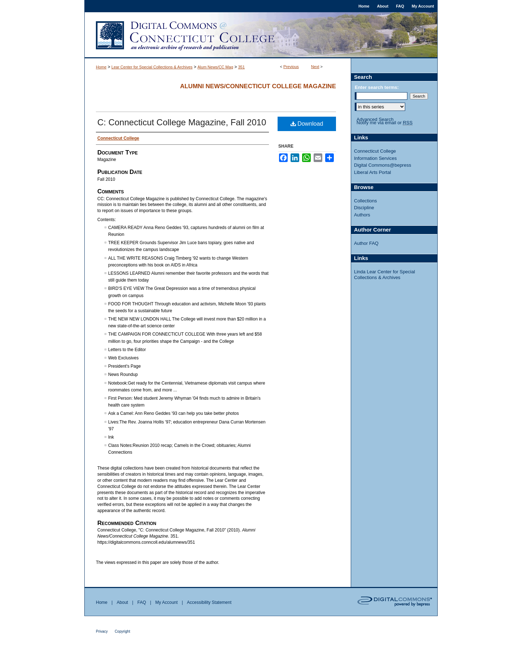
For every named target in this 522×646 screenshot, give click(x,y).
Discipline (364, 207)
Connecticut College (375, 151)
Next (315, 66)
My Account (166, 602)
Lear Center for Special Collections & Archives (152, 67)
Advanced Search (375, 119)
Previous (291, 66)
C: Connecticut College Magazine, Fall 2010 (181, 122)
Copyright (122, 631)
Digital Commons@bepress (382, 165)
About (122, 602)
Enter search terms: (377, 87)
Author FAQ (366, 243)
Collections (365, 200)
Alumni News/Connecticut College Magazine (258, 86)
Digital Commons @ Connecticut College (261, 35)
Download (307, 124)
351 (241, 67)
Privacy (102, 631)
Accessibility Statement (209, 602)
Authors (362, 214)
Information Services (375, 158)
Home (101, 67)
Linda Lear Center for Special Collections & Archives (384, 274)
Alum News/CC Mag (215, 67)
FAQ (141, 602)
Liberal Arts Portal (372, 172)
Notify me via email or (384, 123)
